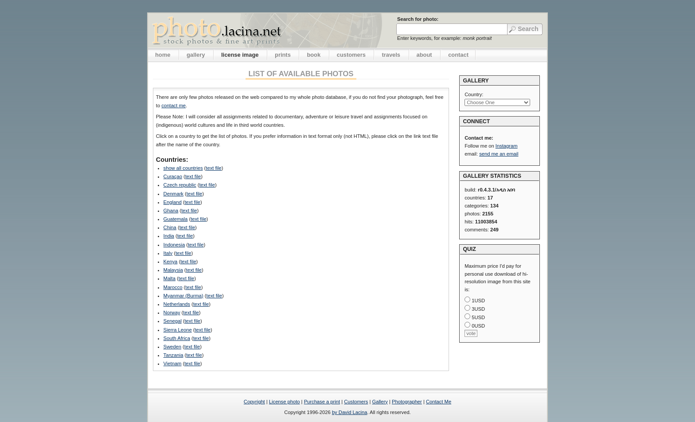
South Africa (177, 338)
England (173, 202)
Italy (168, 253)
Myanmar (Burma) (183, 295)
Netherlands (177, 304)
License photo (284, 401)
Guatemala (176, 219)
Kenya (171, 261)
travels (391, 54)
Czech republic (180, 185)
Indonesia (174, 244)
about (424, 54)
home (162, 54)
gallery (196, 54)
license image (239, 54)
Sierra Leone (178, 329)
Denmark (174, 193)
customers (351, 54)
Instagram (507, 145)
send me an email (498, 153)
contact (458, 54)
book (313, 54)
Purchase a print (322, 401)
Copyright (254, 401)
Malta (170, 278)
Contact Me (438, 401)
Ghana (171, 210)
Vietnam (173, 363)
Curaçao (173, 176)
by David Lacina (349, 412)
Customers (356, 401)
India (169, 235)
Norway (172, 312)
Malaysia (173, 270)
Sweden (172, 346)
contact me (173, 105)
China (170, 227)
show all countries (183, 168)
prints (283, 54)
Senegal (173, 321)
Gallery (379, 401)
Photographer (407, 401)
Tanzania (174, 355)
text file (213, 168)
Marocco (173, 287)
